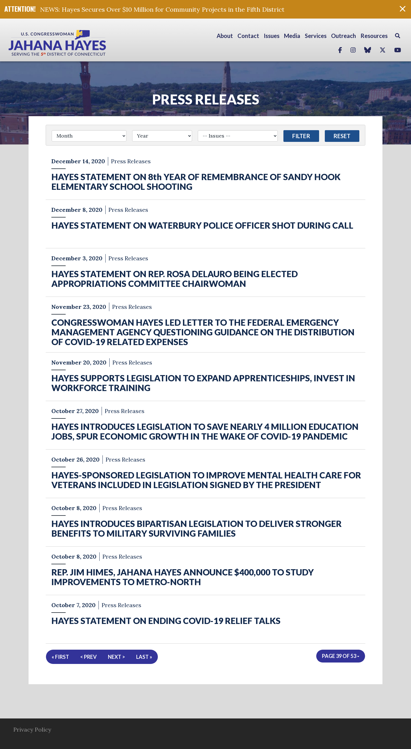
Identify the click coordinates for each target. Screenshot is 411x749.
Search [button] (397, 35)
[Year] (162, 136)
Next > (116, 657)
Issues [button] (271, 35)
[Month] (89, 136)
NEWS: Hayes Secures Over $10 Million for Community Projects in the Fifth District (162, 9)
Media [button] (292, 35)
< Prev (88, 657)
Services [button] (316, 35)
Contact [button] (248, 35)
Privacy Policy (32, 729)
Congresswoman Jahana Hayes (77, 43)
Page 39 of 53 (340, 656)
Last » (144, 657)
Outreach (343, 35)
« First (60, 657)
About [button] (225, 35)
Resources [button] (374, 35)
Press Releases (205, 99)
